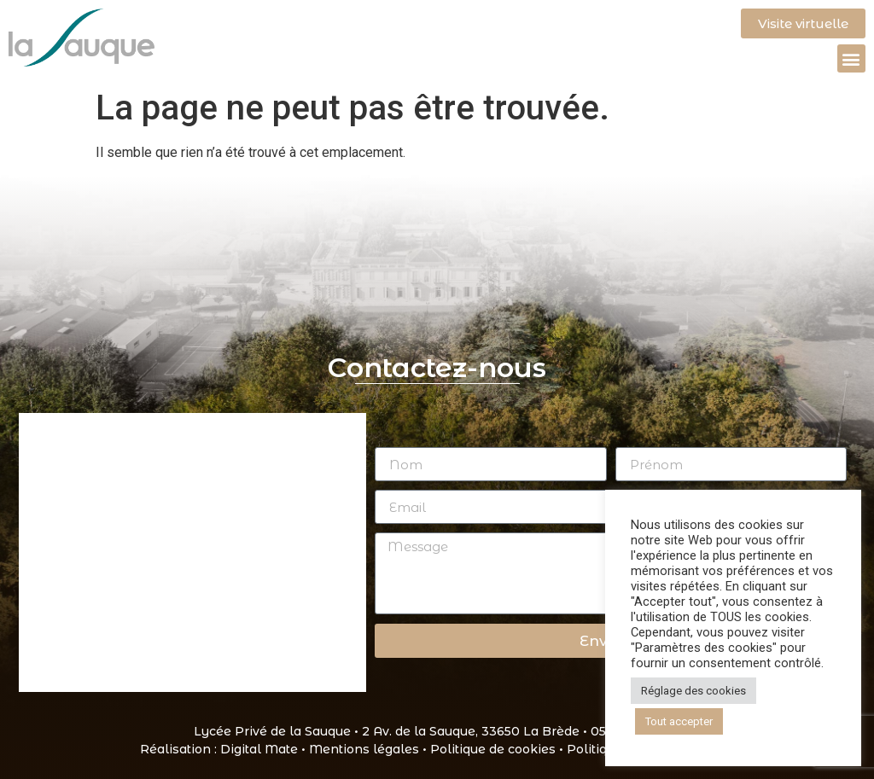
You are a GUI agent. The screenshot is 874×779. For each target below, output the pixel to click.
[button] (851, 58)
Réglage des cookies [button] (693, 690)
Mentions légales (364, 749)
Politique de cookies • (498, 749)
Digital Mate (259, 749)
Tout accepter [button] (679, 721)
